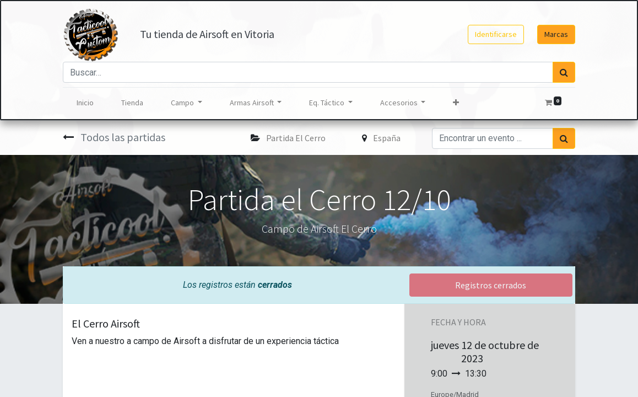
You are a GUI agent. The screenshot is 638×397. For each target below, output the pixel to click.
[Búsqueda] (564, 72)
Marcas (556, 34)
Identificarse (496, 34)
